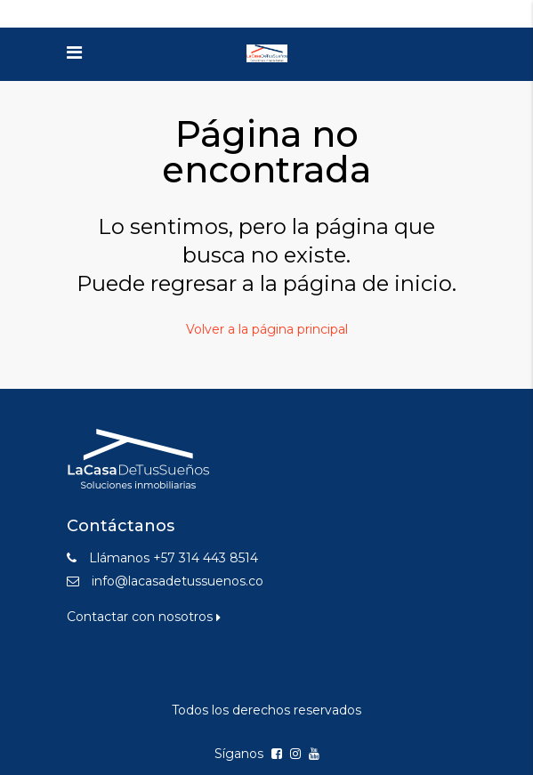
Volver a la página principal (267, 329)
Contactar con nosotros (144, 617)
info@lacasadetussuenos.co (177, 581)
